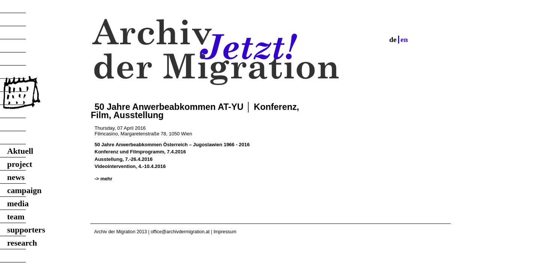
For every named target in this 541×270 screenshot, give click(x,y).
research (22, 243)
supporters (26, 229)
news (15, 177)
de (393, 40)
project (19, 164)
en (404, 40)
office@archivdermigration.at (180, 231)
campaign (24, 190)
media (18, 203)
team (15, 216)
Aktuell (20, 151)
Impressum (224, 231)
